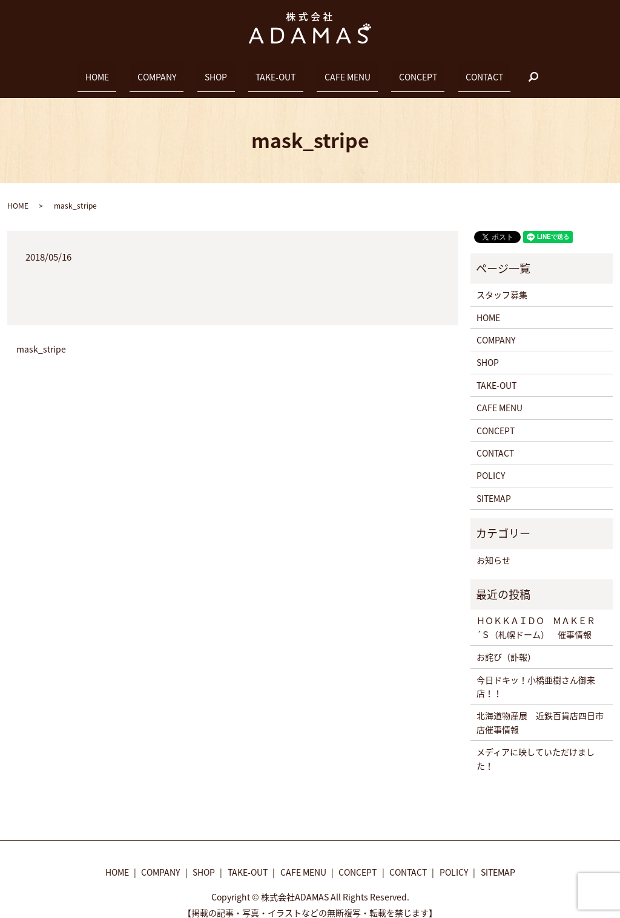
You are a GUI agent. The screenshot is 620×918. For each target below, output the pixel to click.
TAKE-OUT (275, 71)
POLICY (491, 465)
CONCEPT (388, 71)
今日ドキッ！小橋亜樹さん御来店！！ (536, 675)
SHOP (231, 71)
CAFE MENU (332, 71)
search (481, 72)
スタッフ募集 (502, 284)
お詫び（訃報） (506, 646)
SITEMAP (494, 487)
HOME (142, 71)
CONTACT (439, 71)
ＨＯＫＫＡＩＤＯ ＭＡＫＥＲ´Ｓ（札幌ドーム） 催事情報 (536, 617)
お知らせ (493, 549)
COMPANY (187, 71)
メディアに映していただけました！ (536, 747)
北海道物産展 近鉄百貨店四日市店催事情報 (540, 711)
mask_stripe (41, 339)
